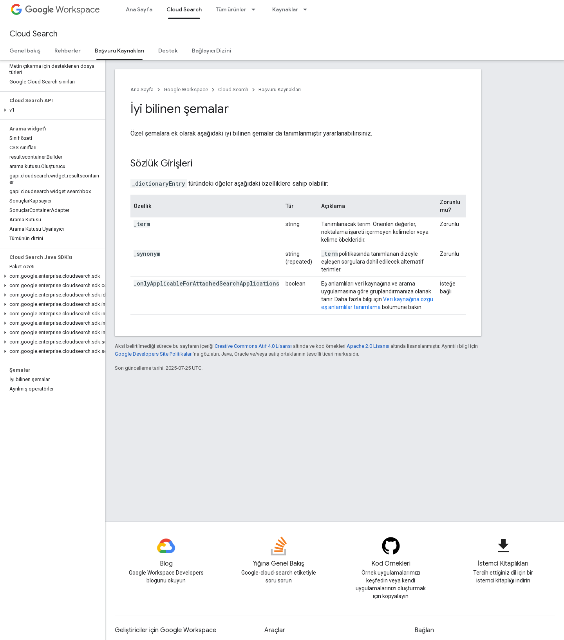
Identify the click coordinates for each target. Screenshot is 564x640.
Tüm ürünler (231, 9)
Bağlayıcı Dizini (211, 50)
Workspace (62, 9)
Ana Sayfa (139, 9)
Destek (168, 50)
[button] (51, 110)
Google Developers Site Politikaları (154, 354)
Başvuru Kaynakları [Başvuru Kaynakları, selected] (119, 50)
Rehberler (67, 50)
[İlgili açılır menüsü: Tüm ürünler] (255, 9)
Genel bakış (24, 50)
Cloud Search (33, 34)
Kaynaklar (285, 9)
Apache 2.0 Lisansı (368, 346)
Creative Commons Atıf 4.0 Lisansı (253, 346)
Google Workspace (186, 89)
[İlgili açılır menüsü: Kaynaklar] (307, 9)
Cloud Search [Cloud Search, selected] (184, 9)
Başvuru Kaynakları (279, 89)
